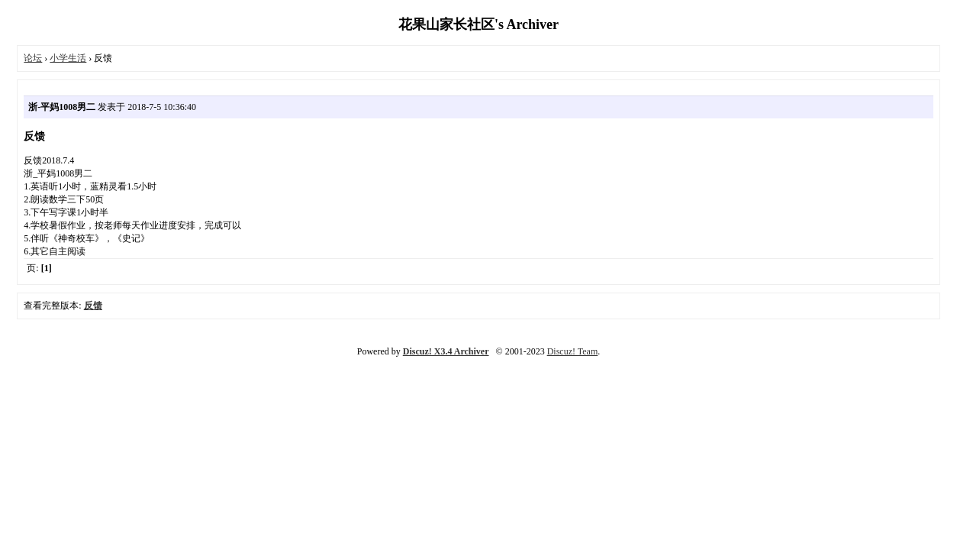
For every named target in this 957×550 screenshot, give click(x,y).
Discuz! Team (572, 351)
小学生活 (68, 58)
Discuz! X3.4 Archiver (446, 351)
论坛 (33, 58)
